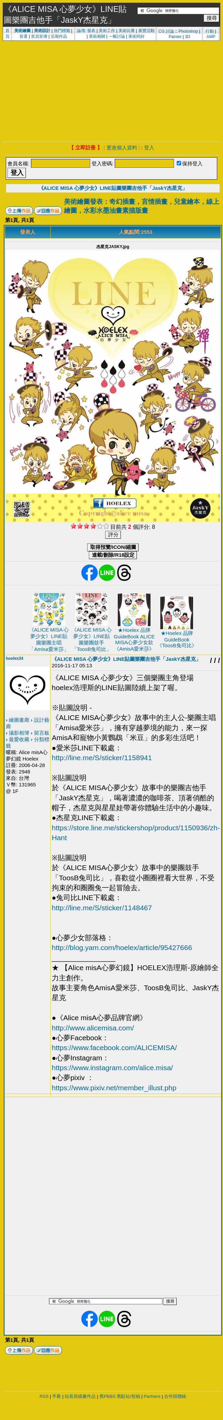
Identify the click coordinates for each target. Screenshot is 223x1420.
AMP (210, 36)
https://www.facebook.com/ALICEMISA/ (114, 1047)
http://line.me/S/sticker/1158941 (102, 758)
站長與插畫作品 (80, 1396)
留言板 (41, 733)
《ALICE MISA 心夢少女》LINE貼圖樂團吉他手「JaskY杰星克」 (113, 188)
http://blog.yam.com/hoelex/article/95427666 (122, 947)
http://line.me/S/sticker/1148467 (102, 908)
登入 (149, 147)
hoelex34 (14, 658)
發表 (91, 30)
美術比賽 (126, 30)
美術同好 (136, 36)
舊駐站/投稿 (128, 1396)
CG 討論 (166, 31)
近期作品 (59, 36)
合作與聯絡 (175, 1396)
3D (187, 36)
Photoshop (188, 31)
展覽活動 (146, 30)
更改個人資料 (122, 147)
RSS (44, 1396)
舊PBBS (107, 1396)
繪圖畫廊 (19, 720)
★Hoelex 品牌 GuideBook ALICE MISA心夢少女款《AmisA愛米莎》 (134, 639)
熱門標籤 (62, 30)
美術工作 (107, 30)
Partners (152, 1396)
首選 (23, 36)
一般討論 (117, 36)
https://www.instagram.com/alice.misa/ (112, 1068)
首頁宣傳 (39, 36)
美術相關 (97, 36)
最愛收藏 (19, 739)
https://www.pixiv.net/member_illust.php (114, 1088)
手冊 (56, 1396)
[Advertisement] (111, 90)
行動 (210, 31)
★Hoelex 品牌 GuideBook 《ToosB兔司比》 (177, 639)
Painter (175, 36)
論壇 (81, 30)
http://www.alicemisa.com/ (93, 1028)
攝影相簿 (19, 733)
